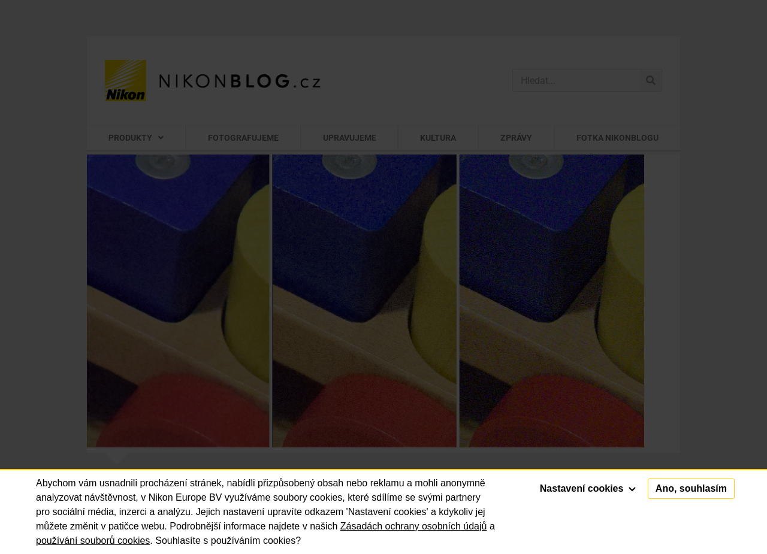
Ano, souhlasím (691, 488)
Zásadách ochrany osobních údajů (413, 526)
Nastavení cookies (588, 488)
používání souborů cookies (93, 540)
